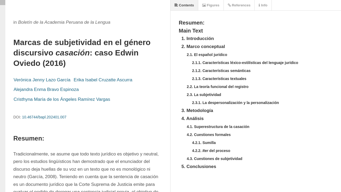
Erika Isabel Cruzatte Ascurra (103, 79)
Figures (211, 5)
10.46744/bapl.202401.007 (44, 117)
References (239, 5)
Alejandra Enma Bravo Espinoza (46, 89)
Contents (184, 5)
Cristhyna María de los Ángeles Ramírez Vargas (62, 99)
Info (263, 5)
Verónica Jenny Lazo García (42, 79)
